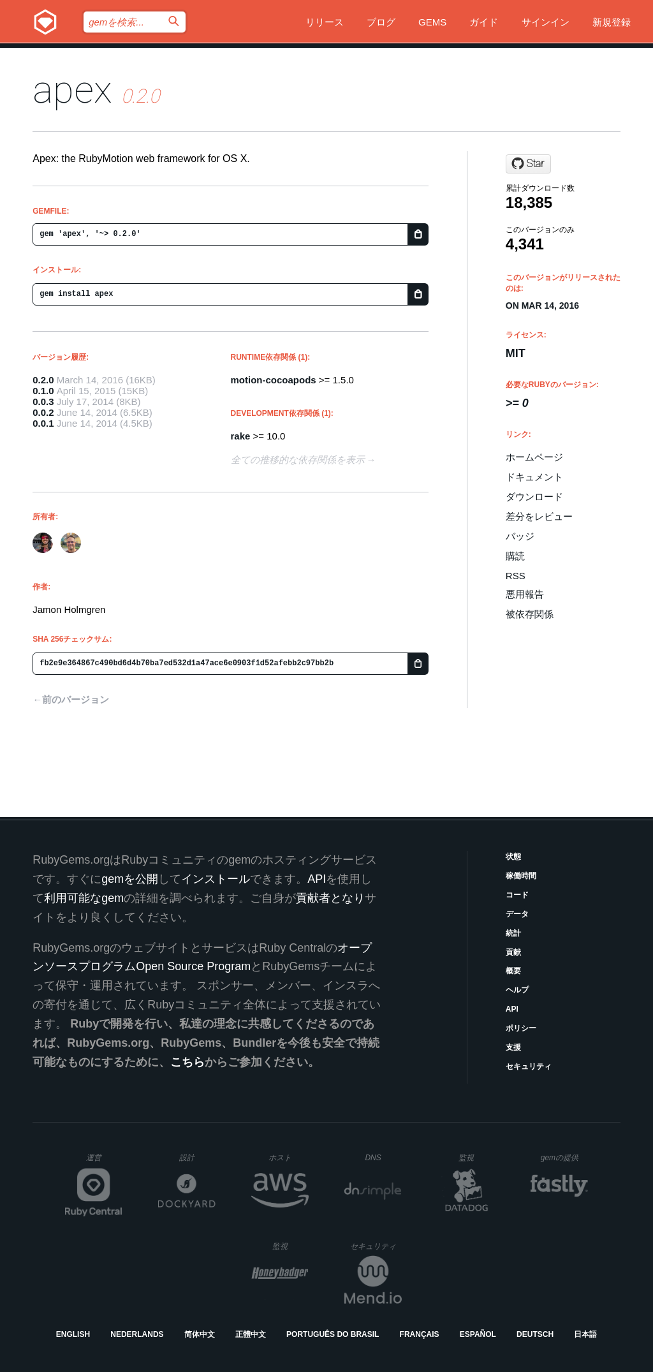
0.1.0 (43, 390)
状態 (513, 856)
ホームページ (534, 457)
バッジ (520, 536)
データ (517, 914)
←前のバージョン (71, 699)
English (73, 1334)
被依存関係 (530, 614)
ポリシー (521, 1028)
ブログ (381, 22)
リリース (324, 22)
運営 (104, 1161)
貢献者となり (330, 898)
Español (478, 1334)
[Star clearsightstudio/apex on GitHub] (528, 163)
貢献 (513, 952)
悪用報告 (525, 594)
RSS (515, 575)
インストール (215, 879)
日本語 (585, 1334)
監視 (477, 1157)
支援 (513, 1047)
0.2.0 (43, 379)
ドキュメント (534, 476)
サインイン (545, 22)
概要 (513, 970)
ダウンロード (534, 496)
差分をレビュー (539, 516)
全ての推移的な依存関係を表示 (298, 459)
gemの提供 (565, 1157)
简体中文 (199, 1334)
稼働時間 (521, 875)
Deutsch (535, 1334)
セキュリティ (529, 1066)
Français (419, 1334)
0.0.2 (43, 412)
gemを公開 (129, 879)
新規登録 (611, 22)
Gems (432, 22)
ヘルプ (517, 989)
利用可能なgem (84, 898)
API (512, 1009)
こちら (187, 1062)
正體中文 (250, 1334)
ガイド (483, 22)
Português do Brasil (332, 1334)
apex (72, 89)
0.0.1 (43, 423)
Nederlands (136, 1334)
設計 (197, 1157)
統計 (513, 933)
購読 (515, 555)
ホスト (288, 1157)
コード (517, 894)
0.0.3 (43, 401)
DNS (383, 1157)
